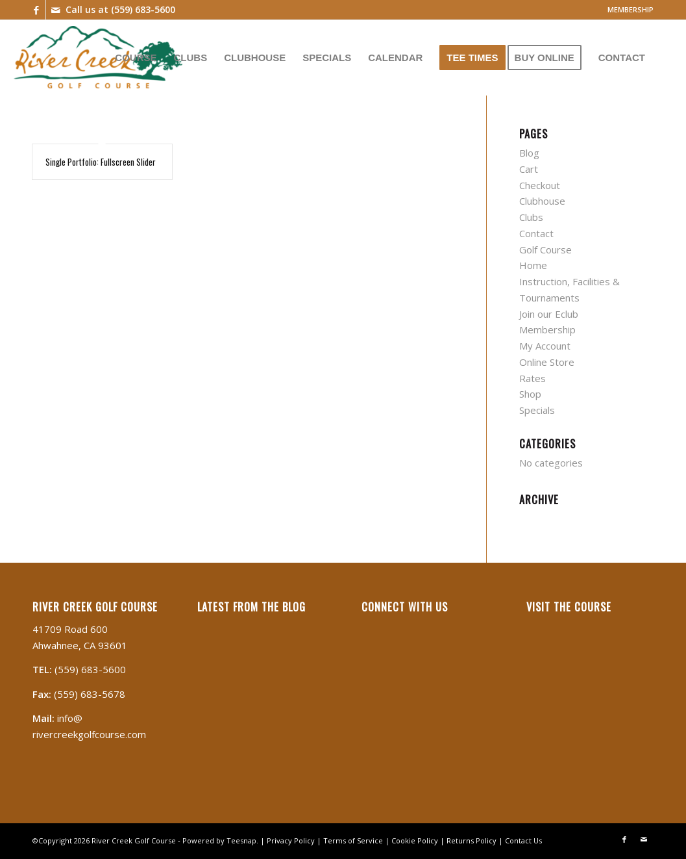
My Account (544, 345)
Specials (537, 410)
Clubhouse (542, 200)
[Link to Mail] (56, 9)
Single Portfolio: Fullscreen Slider (100, 161)
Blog (529, 152)
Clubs (531, 217)
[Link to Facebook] (36, 9)
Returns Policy (471, 840)
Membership (547, 329)
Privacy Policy (291, 840)
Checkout (539, 185)
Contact (536, 233)
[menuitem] (627, 9)
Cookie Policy (414, 840)
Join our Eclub (548, 313)
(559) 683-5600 (143, 9)
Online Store (546, 361)
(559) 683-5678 (89, 693)
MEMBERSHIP (630, 9)
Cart (528, 168)
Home (533, 265)
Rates (532, 378)
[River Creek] (98, 57)
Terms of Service (353, 840)
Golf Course (545, 249)
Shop (530, 393)
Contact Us (523, 840)
